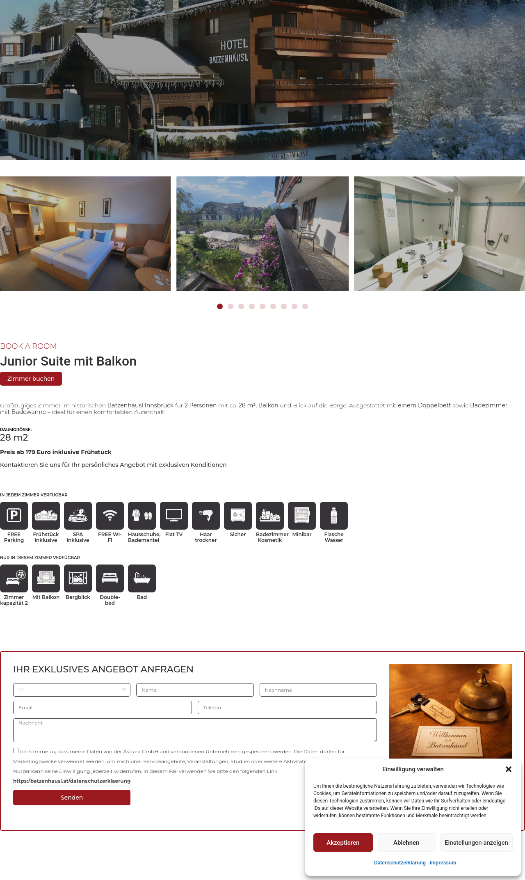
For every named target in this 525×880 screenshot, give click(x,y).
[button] (508, 769)
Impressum (443, 863)
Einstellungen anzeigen (476, 842)
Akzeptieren (342, 842)
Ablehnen (406, 842)
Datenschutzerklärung (400, 863)
